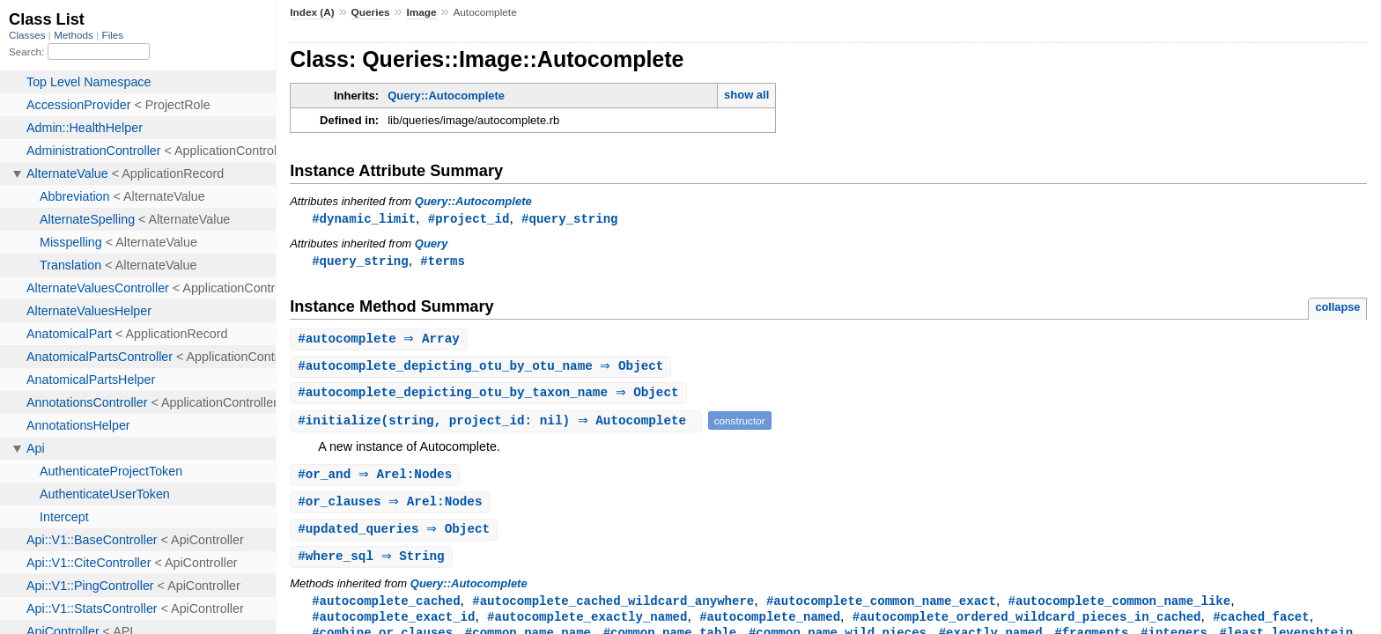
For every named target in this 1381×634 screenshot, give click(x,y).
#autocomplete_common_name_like (1119, 609)
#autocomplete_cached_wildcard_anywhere (613, 609)
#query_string (569, 218)
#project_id (469, 218)
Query (431, 244)
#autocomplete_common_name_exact (881, 609)
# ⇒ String (373, 564)
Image (421, 12)
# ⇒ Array (381, 341)
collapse (1337, 308)
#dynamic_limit (364, 218)
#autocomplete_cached (386, 609)
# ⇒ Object (483, 369)
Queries (370, 12)
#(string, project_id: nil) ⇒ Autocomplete (498, 425)
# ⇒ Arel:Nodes (377, 479)
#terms (442, 262)
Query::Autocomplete (446, 95)
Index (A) (312, 12)
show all (746, 94)
